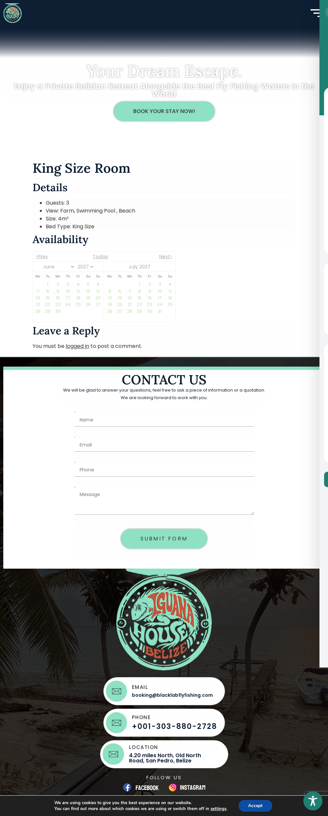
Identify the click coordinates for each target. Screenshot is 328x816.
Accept (255, 806)
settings (218, 809)
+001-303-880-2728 (174, 726)
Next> (165, 256)
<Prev (42, 256)
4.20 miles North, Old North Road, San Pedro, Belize (165, 758)
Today (100, 256)
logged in (77, 346)
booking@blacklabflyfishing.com (172, 695)
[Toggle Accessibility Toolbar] (313, 801)
